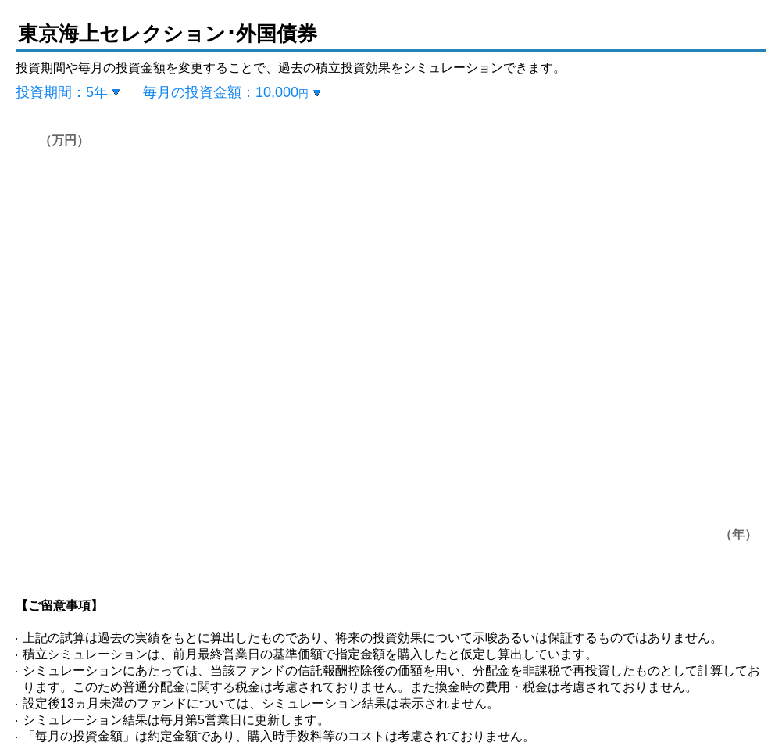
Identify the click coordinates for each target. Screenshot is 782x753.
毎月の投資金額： (226, 92)
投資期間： (62, 92)
